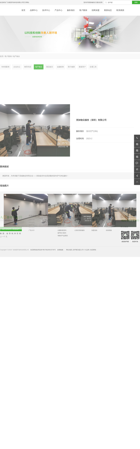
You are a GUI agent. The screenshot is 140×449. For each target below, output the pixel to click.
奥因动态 (108, 10)
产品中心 (58, 10)
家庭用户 (82, 70)
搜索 (136, 2)
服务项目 (71, 10)
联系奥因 (120, 10)
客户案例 (83, 10)
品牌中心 (34, 10)
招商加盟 (95, 10)
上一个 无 (3, 277)
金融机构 (60, 70)
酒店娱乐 (49, 70)
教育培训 (27, 70)
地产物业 (16, 58)
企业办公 (16, 70)
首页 (23, 10)
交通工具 (93, 70)
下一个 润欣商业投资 (132, 277)
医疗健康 (71, 70)
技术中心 (46, 10)
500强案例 (5, 70)
